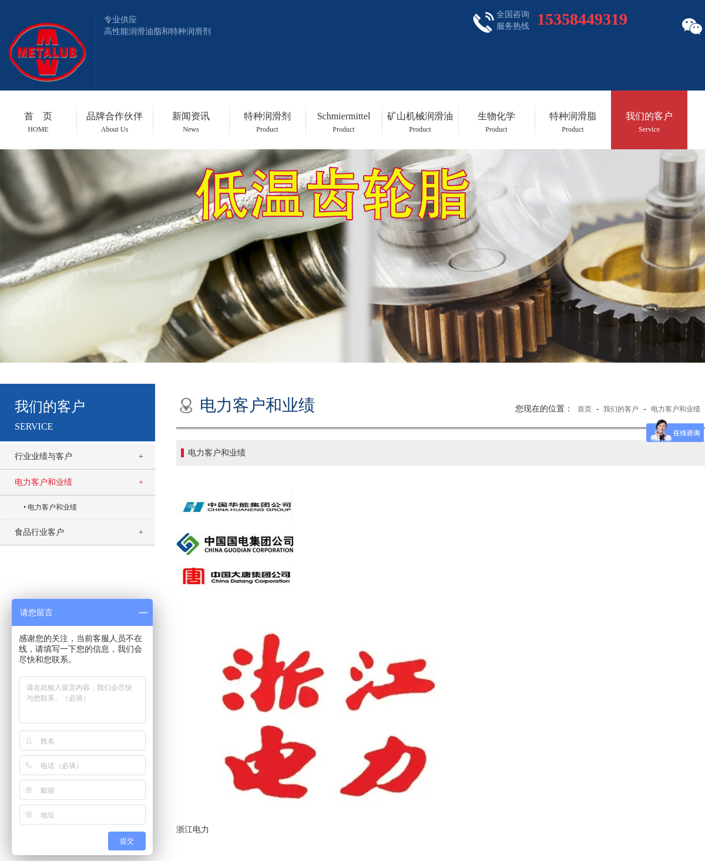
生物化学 (496, 122)
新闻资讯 (191, 122)
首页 (585, 409)
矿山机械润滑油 (420, 122)
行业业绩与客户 (43, 456)
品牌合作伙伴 (114, 122)
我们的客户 (649, 122)
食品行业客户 (39, 532)
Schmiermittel (344, 122)
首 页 (38, 122)
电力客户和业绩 (43, 482)
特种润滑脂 (573, 122)
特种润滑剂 (267, 122)
